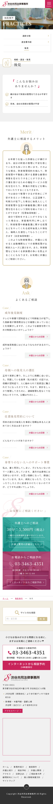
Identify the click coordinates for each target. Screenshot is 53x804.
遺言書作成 (26, 42)
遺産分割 (26, 35)
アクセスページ (12, 710)
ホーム (5, 598)
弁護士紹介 (8, 770)
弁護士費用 (36, 770)
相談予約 (22, 770)
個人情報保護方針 (32, 777)
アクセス (7, 773)
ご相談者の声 (35, 773)
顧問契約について (11, 777)
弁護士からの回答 (37, 336)
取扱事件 (19, 598)
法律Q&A (20, 773)
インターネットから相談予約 (26, 665)
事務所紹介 (19, 766)
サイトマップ (9, 780)
